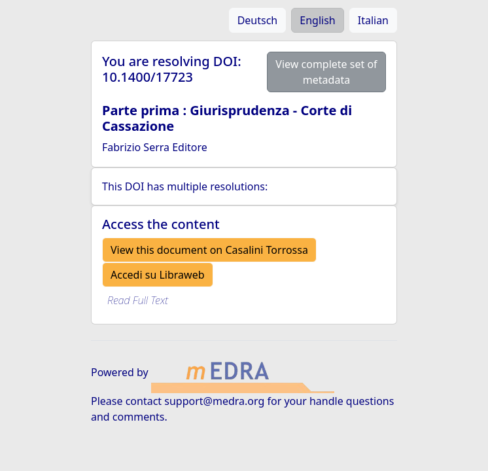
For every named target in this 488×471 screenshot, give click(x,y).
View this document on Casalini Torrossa (209, 250)
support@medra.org (214, 401)
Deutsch (257, 20)
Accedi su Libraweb (158, 275)
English (317, 20)
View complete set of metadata (326, 72)
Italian (373, 20)
